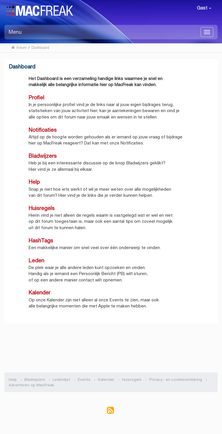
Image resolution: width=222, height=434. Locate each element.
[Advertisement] (111, 345)
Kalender (39, 292)
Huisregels (42, 208)
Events (84, 379)
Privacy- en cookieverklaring (175, 379)
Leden (36, 260)
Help (34, 182)
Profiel (36, 97)
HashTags (41, 240)
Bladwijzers (43, 156)
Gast (204, 8)
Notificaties (43, 130)
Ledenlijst (61, 379)
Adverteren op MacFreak (31, 385)
